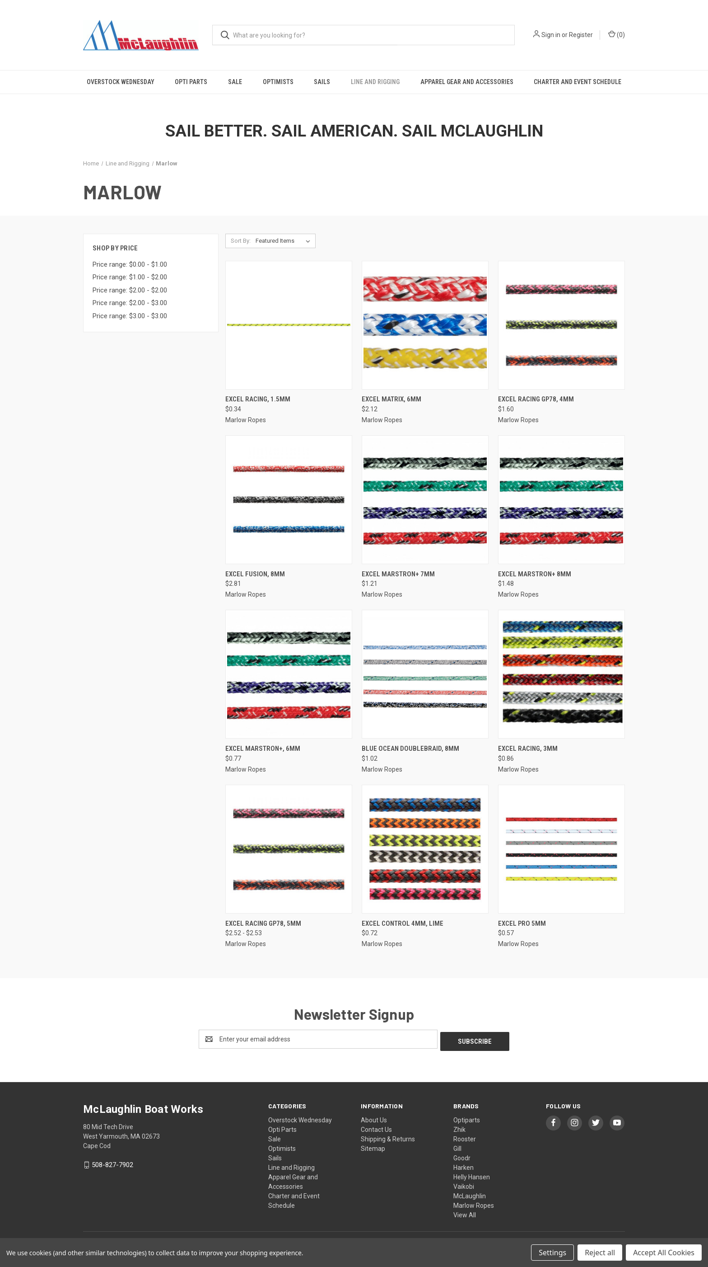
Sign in (550, 34)
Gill (457, 1146)
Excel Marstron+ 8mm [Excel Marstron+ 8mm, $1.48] (534, 574)
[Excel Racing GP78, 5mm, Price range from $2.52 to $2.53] (288, 849)
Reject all (600, 1253)
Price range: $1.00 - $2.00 (130, 277)
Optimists (278, 81)
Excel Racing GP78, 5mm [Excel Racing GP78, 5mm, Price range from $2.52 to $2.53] (263, 923)
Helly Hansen (471, 1174)
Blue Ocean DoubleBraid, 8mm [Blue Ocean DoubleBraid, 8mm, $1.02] (410, 748)
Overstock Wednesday (120, 81)
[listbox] (284, 241)
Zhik (459, 1127)
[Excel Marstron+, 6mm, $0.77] (288, 674)
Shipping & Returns (388, 1136)
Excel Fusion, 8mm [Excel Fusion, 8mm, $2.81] (255, 574)
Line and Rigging (375, 81)
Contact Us (376, 1127)
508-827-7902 (112, 1163)
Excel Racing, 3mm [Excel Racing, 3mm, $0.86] (528, 748)
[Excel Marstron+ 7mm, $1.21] (425, 499)
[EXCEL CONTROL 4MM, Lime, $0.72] (425, 849)
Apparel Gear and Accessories (466, 81)
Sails (322, 81)
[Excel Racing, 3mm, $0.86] (561, 674)
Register (581, 34)
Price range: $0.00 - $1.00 (130, 264)
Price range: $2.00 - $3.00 (130, 303)
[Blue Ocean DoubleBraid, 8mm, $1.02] (425, 674)
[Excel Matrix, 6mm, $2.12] (425, 325)
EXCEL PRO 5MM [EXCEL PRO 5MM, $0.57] (522, 923)
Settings (552, 1253)
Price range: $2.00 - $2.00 (130, 290)
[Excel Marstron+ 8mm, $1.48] (561, 499)
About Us (374, 1117)
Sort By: (241, 240)
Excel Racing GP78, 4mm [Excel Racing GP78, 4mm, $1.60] (536, 399)
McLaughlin (469, 1193)
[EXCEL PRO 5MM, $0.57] (561, 849)
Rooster (464, 1136)
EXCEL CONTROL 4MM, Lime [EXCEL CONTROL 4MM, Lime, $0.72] (402, 923)
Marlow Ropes (473, 1203)
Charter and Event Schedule (577, 81)
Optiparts (466, 1117)
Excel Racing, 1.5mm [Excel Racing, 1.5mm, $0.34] (257, 399)
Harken (463, 1165)
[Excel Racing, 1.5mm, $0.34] (288, 325)
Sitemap (373, 1146)
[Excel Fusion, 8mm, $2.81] (288, 499)
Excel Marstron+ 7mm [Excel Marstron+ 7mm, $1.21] (398, 574)
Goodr (461, 1155)
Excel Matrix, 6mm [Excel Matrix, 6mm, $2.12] (391, 399)
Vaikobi (463, 1184)
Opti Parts (191, 81)
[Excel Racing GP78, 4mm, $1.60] (561, 325)
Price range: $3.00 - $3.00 (130, 316)
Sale (235, 81)
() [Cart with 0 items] (616, 34)
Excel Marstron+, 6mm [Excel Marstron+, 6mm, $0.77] (262, 748)
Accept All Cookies (663, 1253)
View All (464, 1212)
